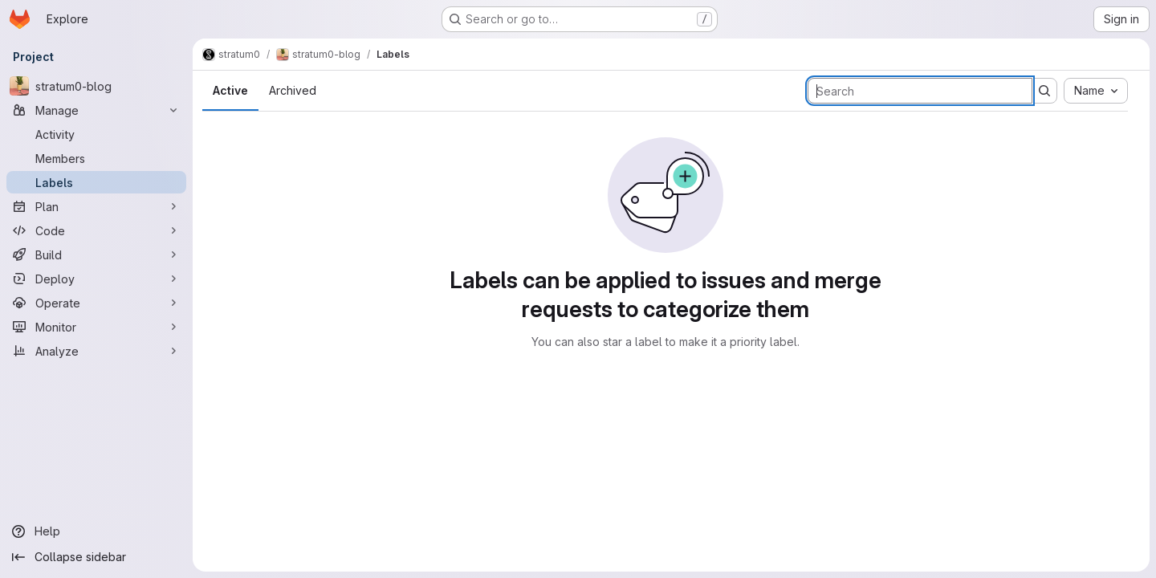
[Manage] (96, 110)
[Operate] (96, 302)
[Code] (96, 230)
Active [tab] (230, 90)
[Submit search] (1044, 91)
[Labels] (96, 182)
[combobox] (1096, 91)
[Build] (96, 254)
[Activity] (96, 134)
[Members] (96, 158)
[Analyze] (96, 351)
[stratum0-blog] (96, 86)
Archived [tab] (292, 90)
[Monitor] (96, 326)
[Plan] (96, 206)
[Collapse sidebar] (96, 557)
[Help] (96, 531)
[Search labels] (920, 91)
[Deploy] (96, 278)
